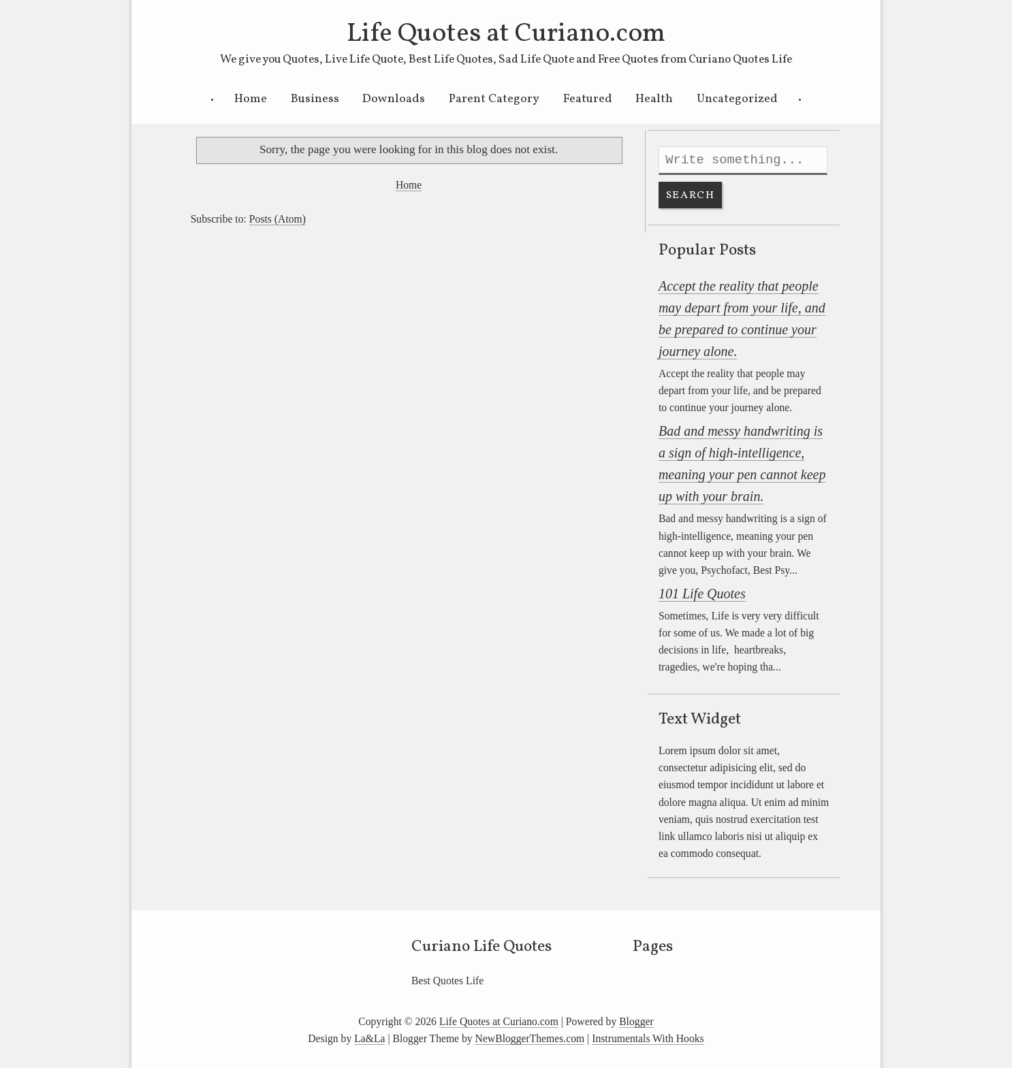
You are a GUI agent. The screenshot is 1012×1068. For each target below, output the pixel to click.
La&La (369, 1038)
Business (315, 99)
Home (250, 99)
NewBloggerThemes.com (530, 1038)
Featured (587, 99)
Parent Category (494, 99)
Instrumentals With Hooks (648, 1038)
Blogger (636, 1021)
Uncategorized (737, 99)
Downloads (393, 99)
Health (654, 99)
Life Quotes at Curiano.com (506, 34)
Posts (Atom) (277, 219)
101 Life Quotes (702, 593)
